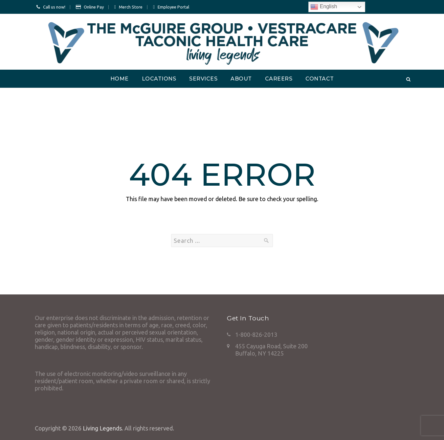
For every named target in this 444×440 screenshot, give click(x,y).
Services (203, 79)
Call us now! (54, 7)
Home (119, 79)
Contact (319, 79)
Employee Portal (173, 7)
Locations (159, 79)
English (323, 7)
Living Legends (102, 428)
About (241, 79)
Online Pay (94, 7)
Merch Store (131, 7)
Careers (279, 79)
